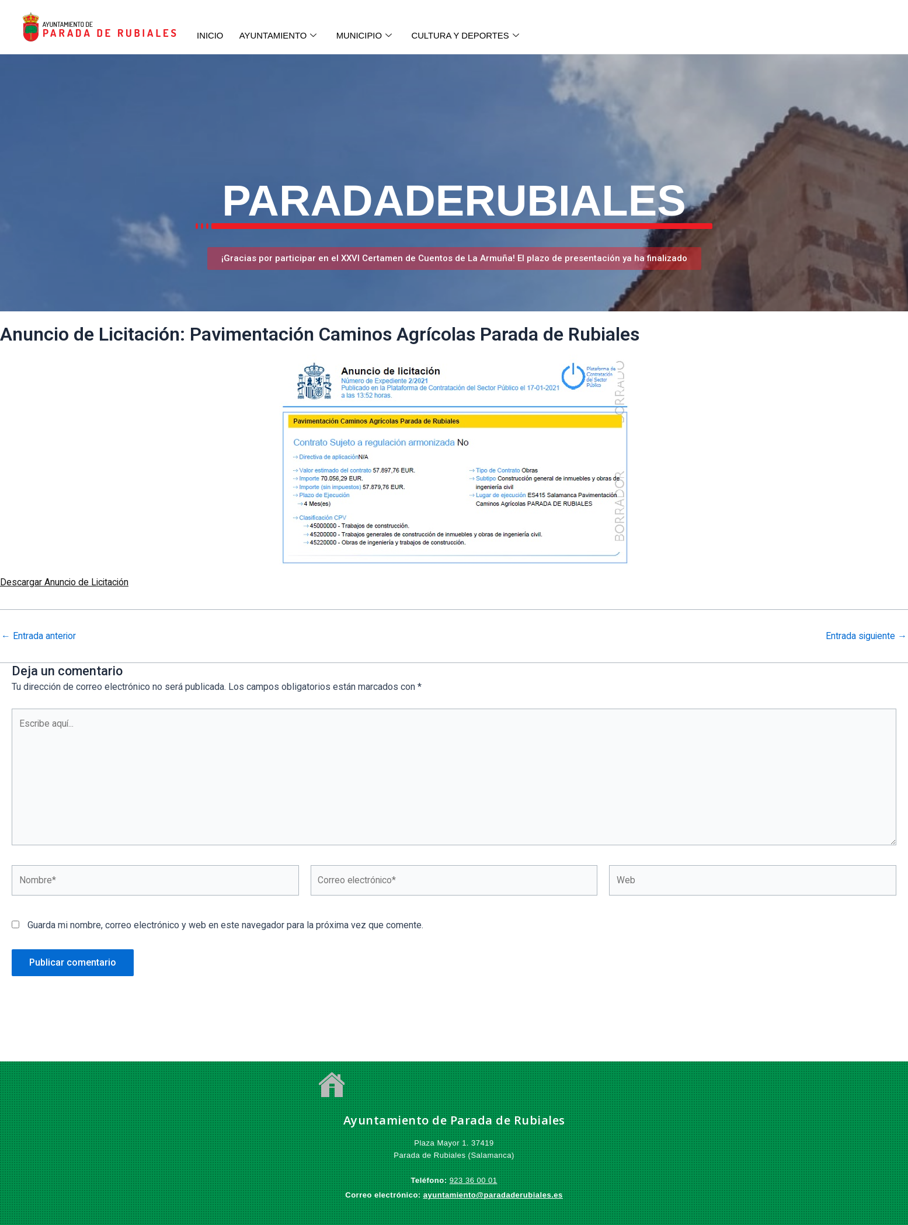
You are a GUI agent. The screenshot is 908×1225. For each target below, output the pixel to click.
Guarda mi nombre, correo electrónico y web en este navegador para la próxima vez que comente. (225, 927)
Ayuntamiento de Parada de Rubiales (454, 1121)
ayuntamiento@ (453, 1195)
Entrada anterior (38, 636)
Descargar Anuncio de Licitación (65, 582)
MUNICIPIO (368, 35)
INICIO (210, 35)
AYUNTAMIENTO (280, 35)
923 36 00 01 (474, 1181)
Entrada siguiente (865, 636)
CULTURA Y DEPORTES (472, 35)
